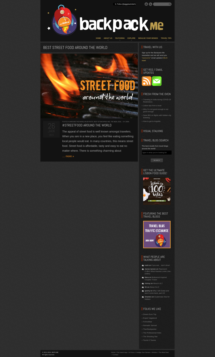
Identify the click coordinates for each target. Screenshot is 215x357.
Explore (131, 38)
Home (98, 38)
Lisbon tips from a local (152, 106)
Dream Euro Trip (149, 314)
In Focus (132, 352)
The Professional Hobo (152, 333)
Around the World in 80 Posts (81, 121)
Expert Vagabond (150, 318)
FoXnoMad (147, 322)
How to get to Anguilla (151, 121)
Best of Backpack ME (102, 121)
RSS (150, 4)
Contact (115, 354)
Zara (127, 121)
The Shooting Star (150, 336)
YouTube (146, 4)
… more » (68, 156)
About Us (108, 38)
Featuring (120, 38)
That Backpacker (150, 329)
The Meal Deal (116, 121)
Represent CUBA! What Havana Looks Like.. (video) (158, 271)
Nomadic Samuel (150, 325)
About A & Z (157, 283)
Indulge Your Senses (148, 38)
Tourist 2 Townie (149, 340)
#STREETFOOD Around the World (86, 125)
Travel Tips (166, 38)
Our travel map (122, 352)
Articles (154, 352)
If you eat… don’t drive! (161, 265)
